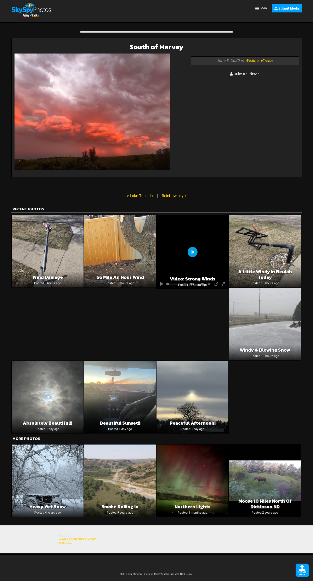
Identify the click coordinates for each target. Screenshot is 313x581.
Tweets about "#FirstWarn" (76, 539)
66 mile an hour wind (120, 277)
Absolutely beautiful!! (47, 423)
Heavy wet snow (47, 506)
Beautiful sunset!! (120, 423)
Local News (64, 543)
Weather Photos (259, 60)
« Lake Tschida (140, 195)
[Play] (193, 252)
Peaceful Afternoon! (193, 423)
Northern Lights (192, 506)
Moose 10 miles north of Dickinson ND (265, 503)
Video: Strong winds (192, 279)
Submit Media (287, 8)
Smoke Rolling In (120, 506)
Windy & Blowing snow (265, 350)
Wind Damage (48, 277)
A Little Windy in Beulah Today (265, 274)
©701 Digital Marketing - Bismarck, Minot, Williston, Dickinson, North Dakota (156, 574)
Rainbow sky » (174, 195)
